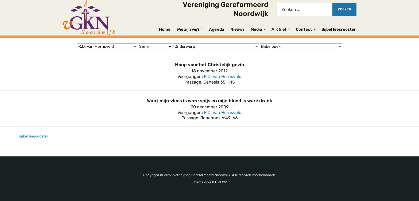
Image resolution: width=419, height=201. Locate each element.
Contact (304, 29)
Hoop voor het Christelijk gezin (209, 64)
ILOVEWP (219, 182)
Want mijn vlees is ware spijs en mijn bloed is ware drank (209, 100)
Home (164, 29)
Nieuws (237, 29)
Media (256, 29)
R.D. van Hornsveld (223, 76)
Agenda (216, 29)
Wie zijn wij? (188, 29)
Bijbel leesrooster (338, 29)
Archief (278, 29)
